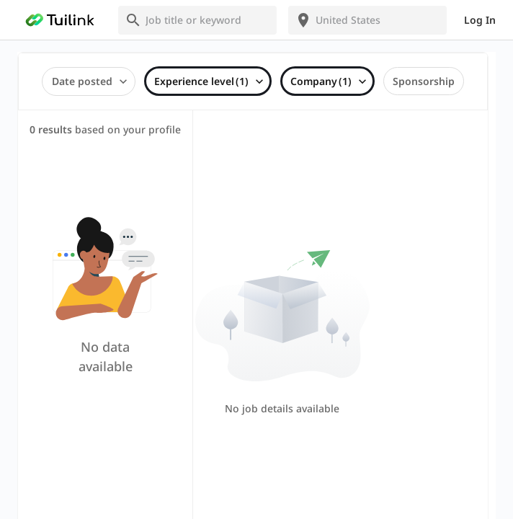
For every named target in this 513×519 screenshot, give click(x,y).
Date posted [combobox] (82, 81)
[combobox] (206, 19)
